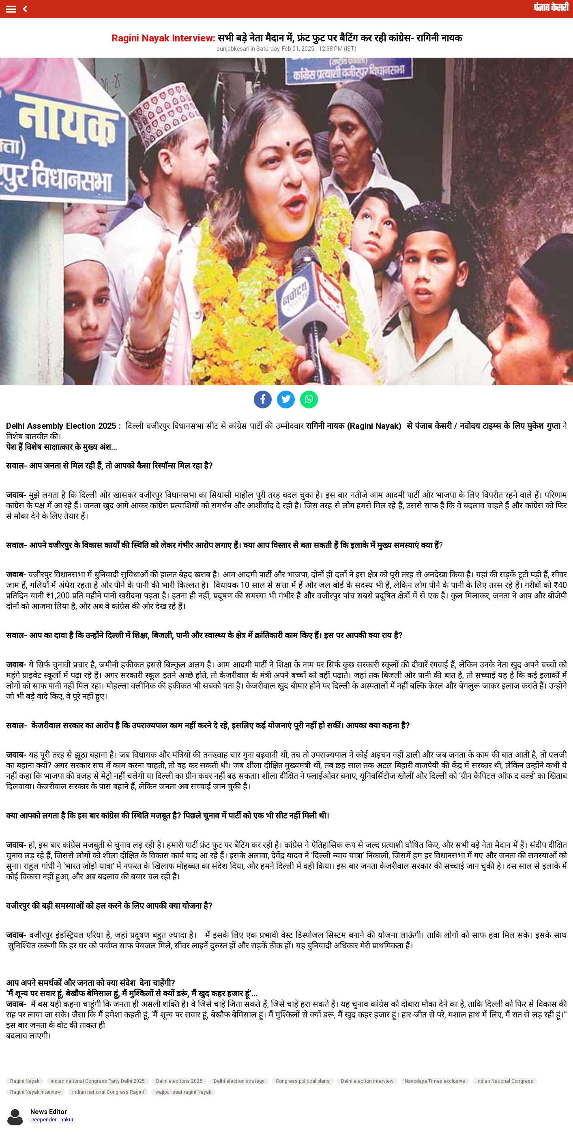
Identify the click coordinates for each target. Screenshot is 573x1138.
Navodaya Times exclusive (435, 1081)
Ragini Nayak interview (35, 1092)
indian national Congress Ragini (108, 1092)
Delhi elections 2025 (179, 1081)
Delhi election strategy (239, 1081)
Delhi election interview (367, 1081)
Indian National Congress (504, 1081)
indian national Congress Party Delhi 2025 (98, 1081)
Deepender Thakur (51, 1119)
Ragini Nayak (24, 1081)
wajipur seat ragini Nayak (183, 1092)
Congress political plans (303, 1081)
